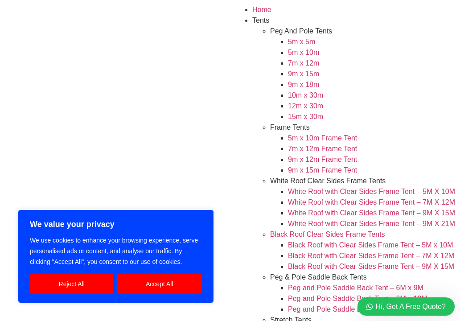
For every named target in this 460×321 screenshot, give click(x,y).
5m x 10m (303, 52)
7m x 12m (303, 63)
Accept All (159, 284)
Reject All (72, 284)
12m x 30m (305, 106)
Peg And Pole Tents (301, 31)
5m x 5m (301, 41)
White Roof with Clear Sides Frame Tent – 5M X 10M (371, 191)
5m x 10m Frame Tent (322, 138)
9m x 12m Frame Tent (322, 159)
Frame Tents (290, 127)
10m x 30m (305, 95)
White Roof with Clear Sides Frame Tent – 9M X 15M (371, 213)
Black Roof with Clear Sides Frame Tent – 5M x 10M (370, 245)
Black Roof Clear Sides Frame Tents (327, 234)
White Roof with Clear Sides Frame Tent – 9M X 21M (371, 223)
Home (261, 9)
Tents (260, 20)
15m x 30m (305, 116)
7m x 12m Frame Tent (322, 148)
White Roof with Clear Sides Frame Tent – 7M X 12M (371, 202)
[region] (116, 256)
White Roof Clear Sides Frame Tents (328, 181)
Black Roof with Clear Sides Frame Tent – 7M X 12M (371, 255)
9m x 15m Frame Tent (322, 170)
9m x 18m (303, 84)
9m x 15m (303, 74)
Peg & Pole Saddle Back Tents (318, 277)
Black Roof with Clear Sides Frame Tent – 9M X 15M (371, 266)
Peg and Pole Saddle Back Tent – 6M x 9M (355, 288)
